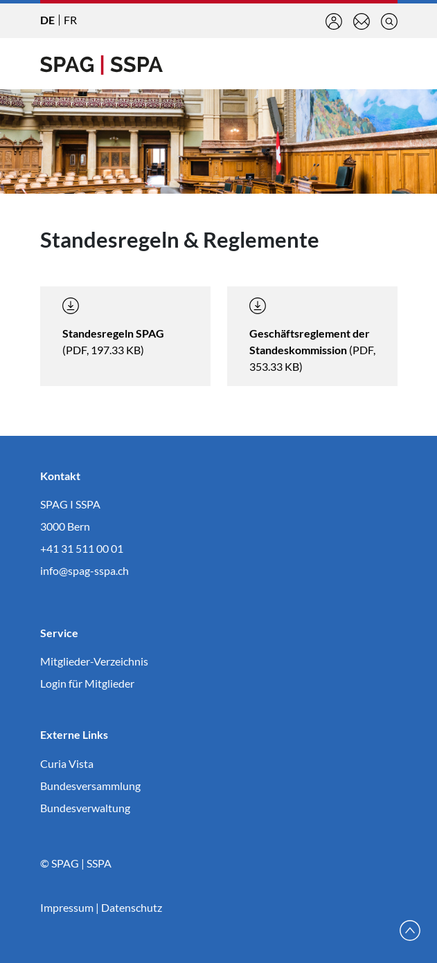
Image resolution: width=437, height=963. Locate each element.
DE (47, 19)
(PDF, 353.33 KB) (312, 335)
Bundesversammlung (90, 785)
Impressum (66, 907)
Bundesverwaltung (85, 807)
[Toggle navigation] (386, 64)
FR (70, 19)
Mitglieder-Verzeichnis (94, 661)
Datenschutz (131, 907)
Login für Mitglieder (87, 683)
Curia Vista (66, 763)
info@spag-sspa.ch (84, 570)
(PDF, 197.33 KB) (113, 326)
